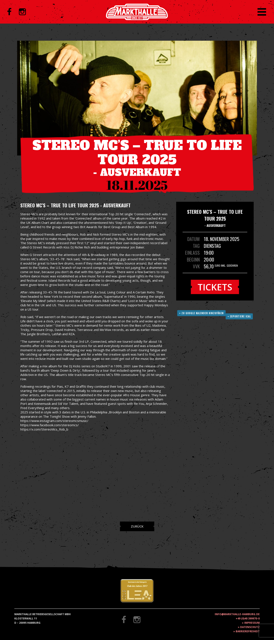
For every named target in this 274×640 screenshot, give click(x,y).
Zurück (137, 526)
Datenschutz (250, 627)
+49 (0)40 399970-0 (248, 618)
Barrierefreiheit (248, 631)
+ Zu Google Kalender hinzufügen (201, 313)
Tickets (215, 287)
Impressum (252, 623)
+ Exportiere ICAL (239, 316)
